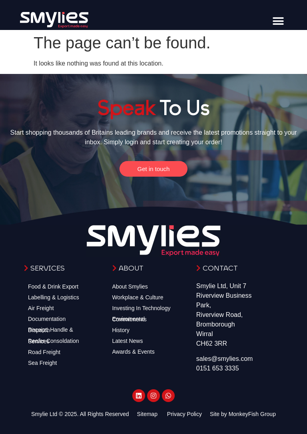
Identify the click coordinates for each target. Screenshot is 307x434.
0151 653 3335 (217, 368)
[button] (278, 21)
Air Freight (41, 308)
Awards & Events (133, 351)
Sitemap (147, 414)
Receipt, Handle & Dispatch (50, 329)
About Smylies (130, 286)
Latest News (127, 341)
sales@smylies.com (224, 358)
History (121, 330)
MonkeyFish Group (252, 414)
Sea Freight (42, 363)
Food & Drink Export (53, 286)
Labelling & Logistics (53, 297)
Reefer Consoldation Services (53, 341)
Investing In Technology (141, 308)
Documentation (47, 319)
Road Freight (44, 352)
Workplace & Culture (137, 297)
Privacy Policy (184, 414)
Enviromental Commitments (129, 319)
